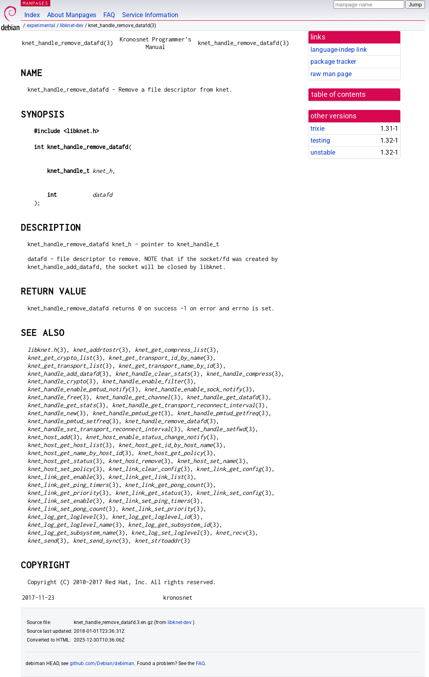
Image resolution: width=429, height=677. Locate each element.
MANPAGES (35, 3)
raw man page (331, 74)
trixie (317, 128)
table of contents (338, 94)
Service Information (150, 15)
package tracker (333, 61)
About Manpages (71, 15)
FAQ (109, 15)
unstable (322, 152)
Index (32, 15)
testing (320, 140)
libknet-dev (72, 25)
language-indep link (338, 49)
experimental (41, 25)
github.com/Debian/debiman (102, 663)
